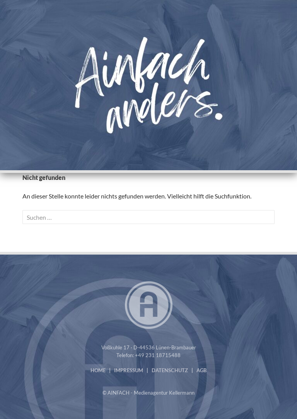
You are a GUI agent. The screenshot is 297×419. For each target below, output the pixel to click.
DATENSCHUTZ (170, 370)
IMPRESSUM (128, 370)
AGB (201, 370)
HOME (98, 370)
